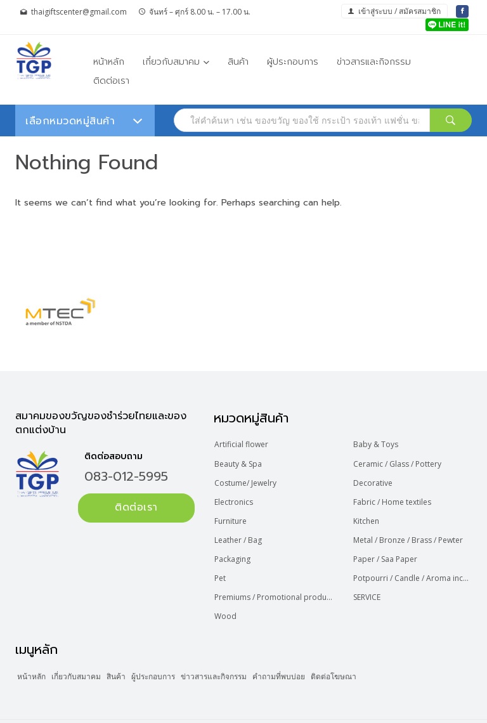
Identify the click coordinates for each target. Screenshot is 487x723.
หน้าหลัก (108, 61)
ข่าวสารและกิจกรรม (374, 61)
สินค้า (238, 61)
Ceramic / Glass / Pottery (399, 460)
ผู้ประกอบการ (292, 61)
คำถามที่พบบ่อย (330, 656)
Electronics (236, 495)
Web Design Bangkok (368, 710)
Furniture (233, 512)
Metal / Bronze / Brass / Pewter (410, 529)
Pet (222, 564)
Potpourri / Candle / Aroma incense (413, 564)
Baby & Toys (377, 443)
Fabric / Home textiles (394, 495)
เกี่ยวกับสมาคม (171, 61)
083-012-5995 (126, 476)
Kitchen (368, 512)
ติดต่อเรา (111, 81)
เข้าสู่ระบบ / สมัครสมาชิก (394, 11)
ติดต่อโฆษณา (395, 656)
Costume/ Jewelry (248, 477)
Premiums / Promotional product (275, 581)
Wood (228, 598)
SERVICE (368, 581)
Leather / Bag (240, 529)
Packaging (235, 547)
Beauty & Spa (240, 460)
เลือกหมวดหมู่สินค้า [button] (83, 121)
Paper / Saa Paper (387, 547)
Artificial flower (244, 443)
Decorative (374, 477)
